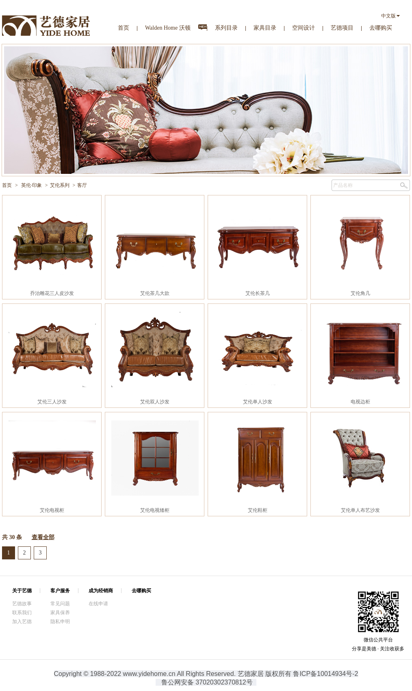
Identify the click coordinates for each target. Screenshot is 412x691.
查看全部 (43, 537)
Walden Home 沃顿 (168, 28)
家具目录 (265, 28)
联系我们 (22, 612)
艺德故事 (22, 604)
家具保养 (60, 612)
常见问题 (60, 604)
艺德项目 (342, 28)
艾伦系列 (59, 185)
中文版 (388, 16)
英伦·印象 (31, 185)
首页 (123, 28)
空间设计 (303, 28)
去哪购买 (380, 28)
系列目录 (226, 28)
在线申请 (98, 604)
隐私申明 (60, 621)
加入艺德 (22, 621)
